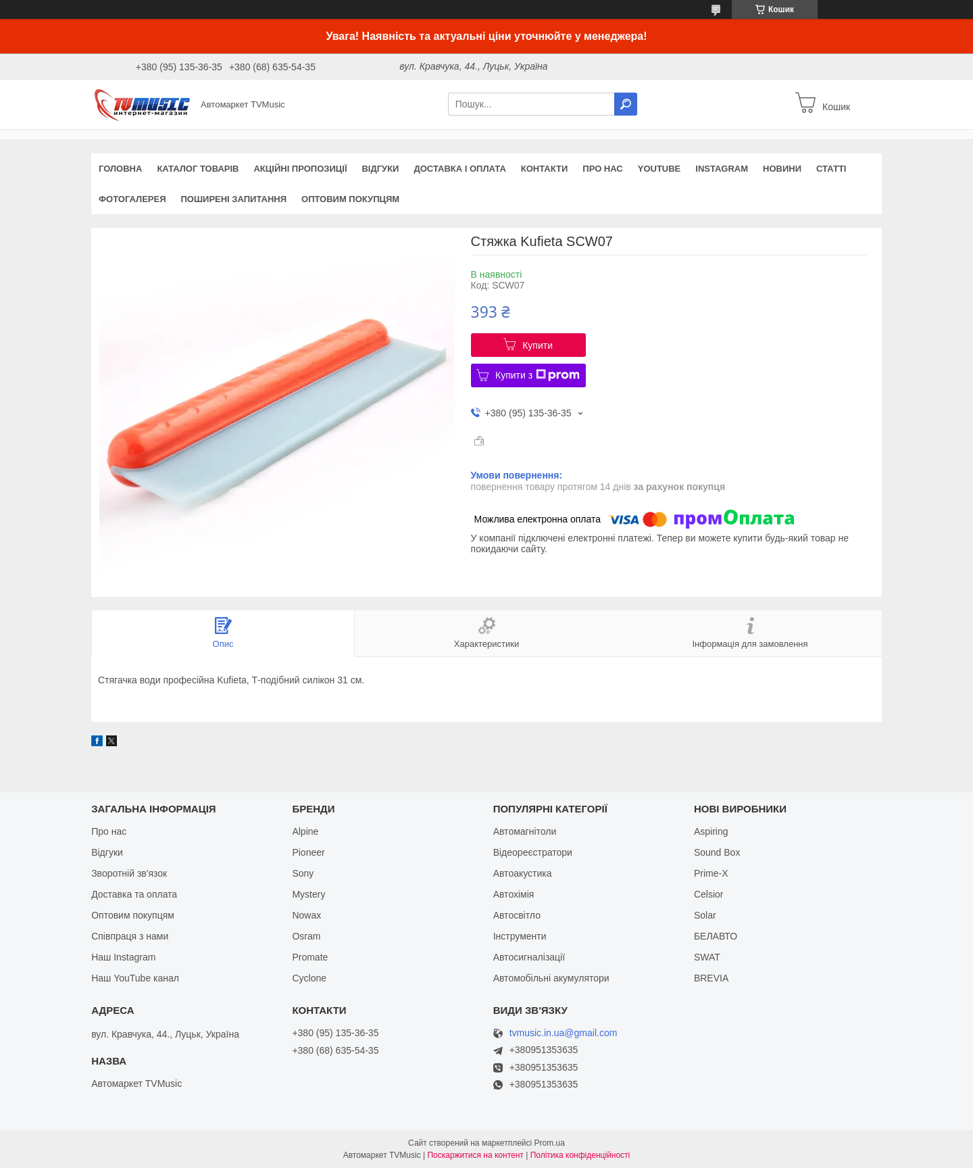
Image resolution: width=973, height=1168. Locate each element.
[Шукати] (625, 104)
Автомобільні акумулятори (551, 978)
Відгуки (380, 169)
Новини (782, 169)
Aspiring (711, 831)
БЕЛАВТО (715, 936)
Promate (310, 957)
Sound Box (717, 852)
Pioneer (308, 852)
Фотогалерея (132, 199)
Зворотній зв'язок (129, 873)
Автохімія (513, 894)
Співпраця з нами (129, 936)
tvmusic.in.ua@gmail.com (563, 1033)
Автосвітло (517, 915)
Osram (306, 936)
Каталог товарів (198, 169)
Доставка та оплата (134, 894)
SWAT (707, 957)
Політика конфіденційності (580, 1155)
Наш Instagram (123, 957)
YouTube (659, 169)
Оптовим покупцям (350, 199)
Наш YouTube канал (135, 978)
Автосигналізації (529, 957)
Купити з (537, 375)
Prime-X (711, 873)
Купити (537, 345)
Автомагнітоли (525, 831)
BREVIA (711, 978)
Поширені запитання (234, 199)
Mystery (308, 894)
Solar (705, 915)
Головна (120, 169)
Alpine (305, 831)
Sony (303, 873)
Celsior (709, 894)
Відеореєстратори (532, 852)
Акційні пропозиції (300, 169)
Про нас (602, 169)
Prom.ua (549, 1143)
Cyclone (309, 978)
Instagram (721, 169)
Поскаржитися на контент (475, 1155)
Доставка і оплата (459, 169)
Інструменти (520, 936)
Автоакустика (522, 873)
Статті (831, 169)
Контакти (544, 169)
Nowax (306, 915)
